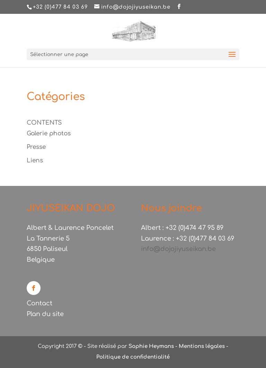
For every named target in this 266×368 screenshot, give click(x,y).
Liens (35, 160)
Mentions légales (202, 346)
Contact (39, 303)
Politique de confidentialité (133, 357)
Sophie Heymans (151, 346)
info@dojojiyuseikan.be (178, 248)
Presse (36, 147)
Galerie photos (49, 133)
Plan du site (45, 314)
